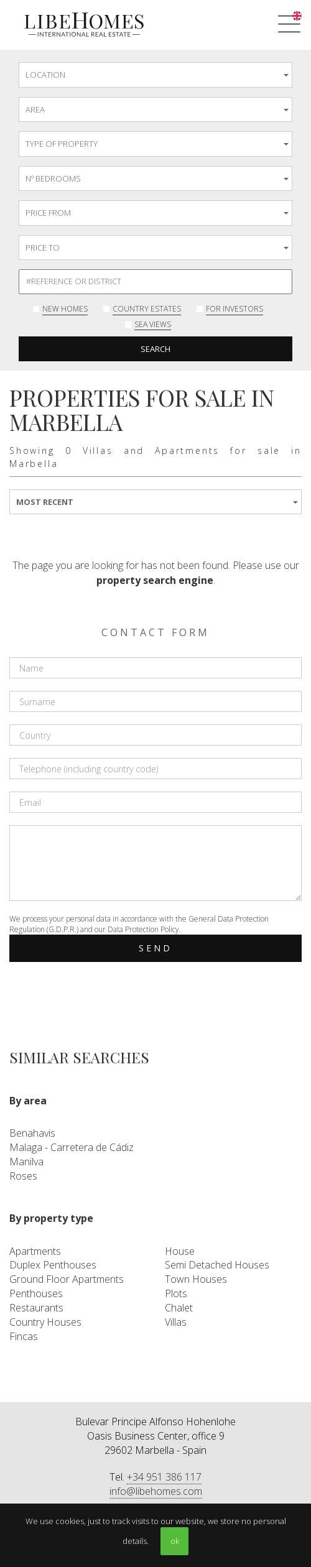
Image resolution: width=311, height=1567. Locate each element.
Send (156, 948)
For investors (234, 308)
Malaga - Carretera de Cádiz (71, 1147)
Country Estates (147, 308)
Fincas (23, 1336)
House (180, 1251)
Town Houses (196, 1279)
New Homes (65, 308)
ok (174, 1540)
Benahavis (32, 1133)
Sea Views (152, 324)
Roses (23, 1176)
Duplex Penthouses (52, 1265)
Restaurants (36, 1308)
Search (155, 348)
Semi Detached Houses (217, 1265)
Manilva (26, 1161)
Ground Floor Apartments (66, 1279)
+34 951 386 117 (164, 1477)
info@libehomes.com (155, 1491)
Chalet (179, 1308)
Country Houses (45, 1322)
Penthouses (36, 1293)
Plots (176, 1293)
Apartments (35, 1251)
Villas (176, 1322)
